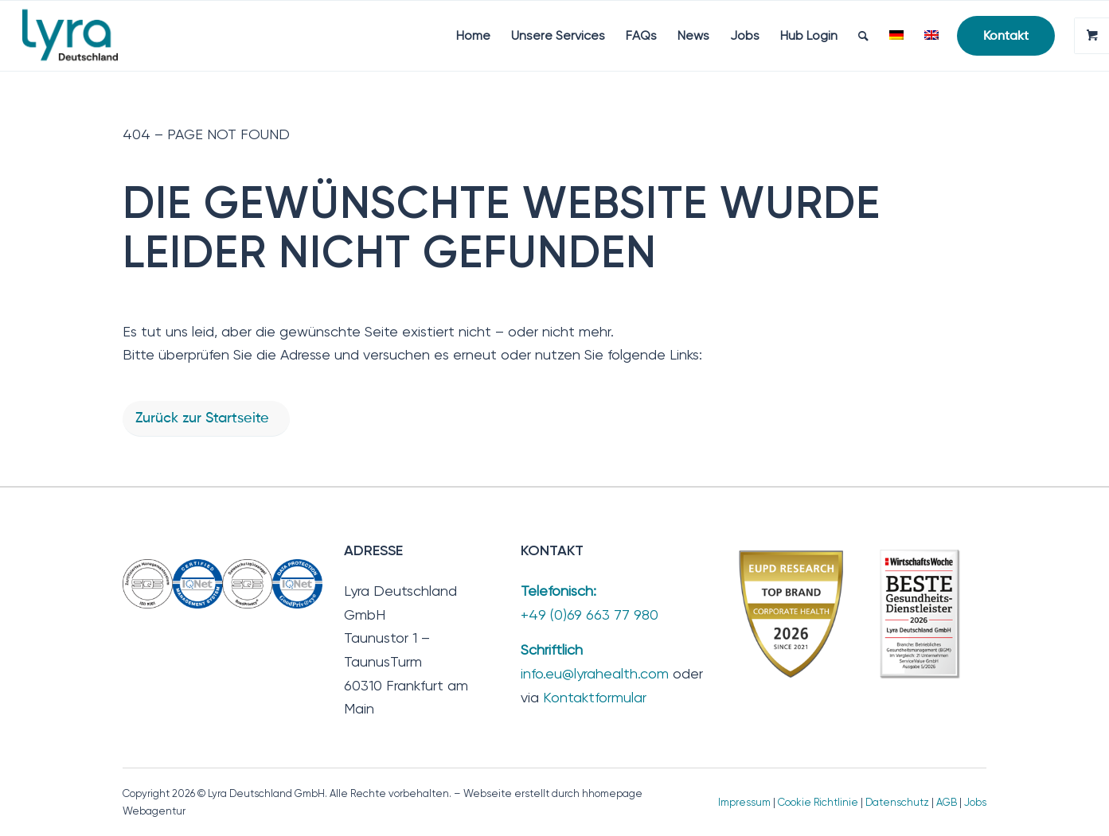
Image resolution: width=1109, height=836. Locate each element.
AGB (946, 802)
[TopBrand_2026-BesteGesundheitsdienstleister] (850, 613)
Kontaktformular (594, 697)
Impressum (744, 802)
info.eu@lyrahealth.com (595, 673)
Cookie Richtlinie (818, 802)
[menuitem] (473, 36)
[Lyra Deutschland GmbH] (70, 36)
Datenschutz (897, 802)
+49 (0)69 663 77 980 (589, 614)
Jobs (975, 802)
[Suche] (863, 36)
